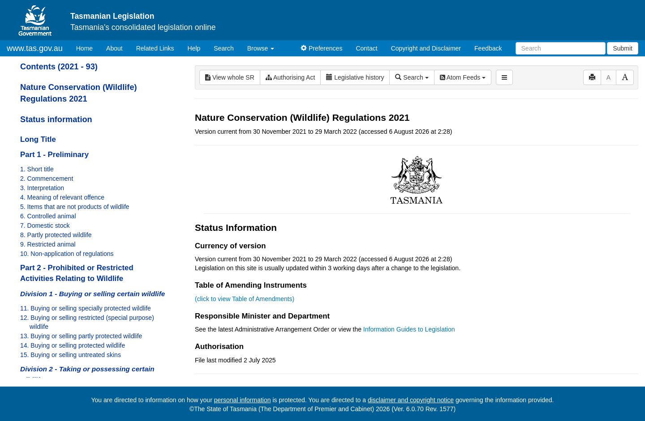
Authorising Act (290, 77)
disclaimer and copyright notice (411, 400)
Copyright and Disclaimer (426, 48)
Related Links (155, 48)
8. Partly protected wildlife (56, 234)
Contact (366, 48)
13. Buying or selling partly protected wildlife (81, 336)
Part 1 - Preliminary (54, 154)
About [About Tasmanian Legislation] (114, 48)
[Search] (561, 48)
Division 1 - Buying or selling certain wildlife (92, 294)
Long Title (38, 139)
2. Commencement (46, 178)
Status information (56, 119)
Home (87, 47)
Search (223, 48)
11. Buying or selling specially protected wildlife (85, 308)
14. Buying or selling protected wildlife (72, 345)
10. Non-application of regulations (67, 253)
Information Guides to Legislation (409, 329)
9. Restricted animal (48, 244)
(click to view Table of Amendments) (244, 298)
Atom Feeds (463, 77)
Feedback (488, 48)
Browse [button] (261, 48)
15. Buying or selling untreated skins (70, 354)
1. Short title (37, 169)
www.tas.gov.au (35, 48)
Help (194, 48)
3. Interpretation (42, 187)
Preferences (321, 48)
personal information (242, 400)
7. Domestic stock (44, 225)
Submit (622, 48)
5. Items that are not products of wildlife (74, 206)
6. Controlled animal (48, 216)
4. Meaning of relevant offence (62, 197)
